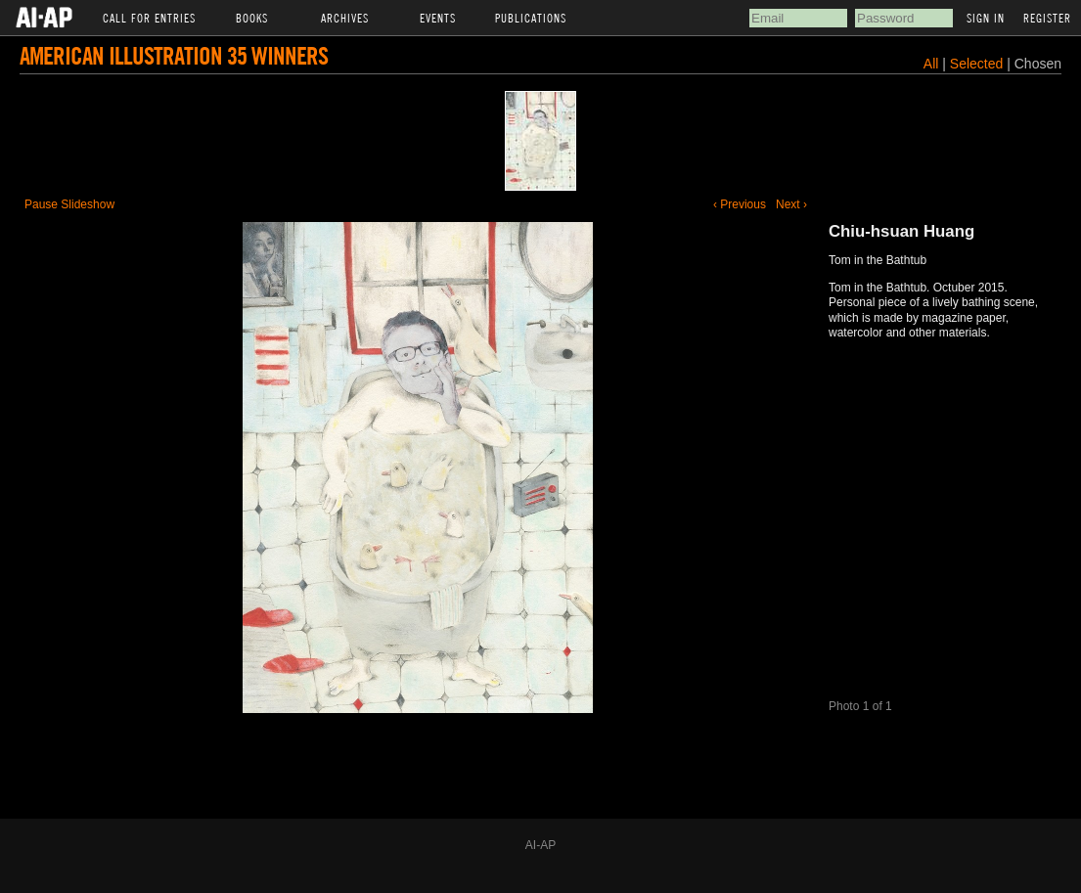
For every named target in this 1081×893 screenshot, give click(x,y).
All (931, 63)
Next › (791, 204)
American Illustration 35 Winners (174, 55)
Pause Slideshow (69, 204)
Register (1047, 17)
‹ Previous (739, 204)
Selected (978, 63)
